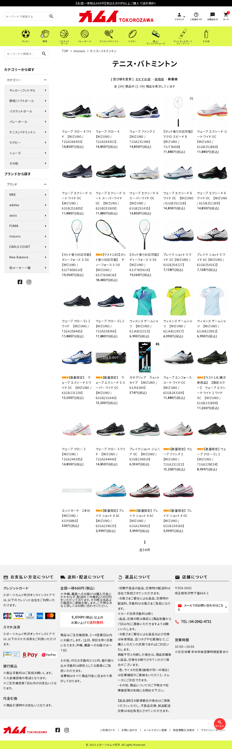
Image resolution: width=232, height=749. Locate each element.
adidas (14, 205)
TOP (65, 51)
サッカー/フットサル (22, 90)
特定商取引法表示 (184, 730)
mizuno (79, 51)
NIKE (12, 194)
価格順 (159, 79)
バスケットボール (20, 111)
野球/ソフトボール (21, 101)
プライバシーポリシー (213, 730)
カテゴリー (14, 80)
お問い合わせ (130, 730)
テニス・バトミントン (103, 51)
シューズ (15, 153)
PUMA (14, 226)
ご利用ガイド (107, 730)
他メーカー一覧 (20, 268)
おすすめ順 (143, 79)
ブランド (12, 184)
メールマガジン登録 (155, 730)
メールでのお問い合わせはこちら (200, 607)
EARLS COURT (19, 247)
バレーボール (18, 121)
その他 (13, 163)
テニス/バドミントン (22, 132)
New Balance (19, 257)
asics (13, 215)
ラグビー (15, 142)
